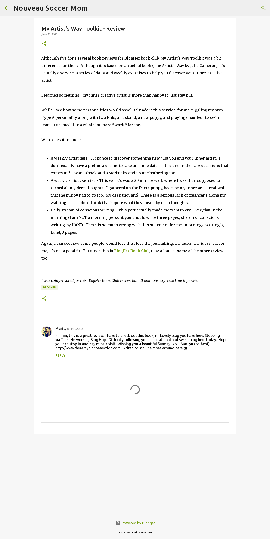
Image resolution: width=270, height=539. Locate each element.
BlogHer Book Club (131, 250)
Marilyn (62, 328)
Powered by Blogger (135, 523)
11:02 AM (77, 328)
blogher (49, 287)
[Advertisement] (135, 473)
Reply (60, 355)
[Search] (263, 8)
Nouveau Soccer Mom (50, 8)
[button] (44, 44)
